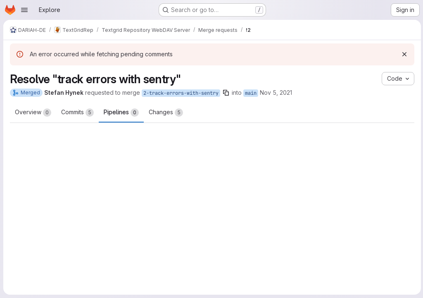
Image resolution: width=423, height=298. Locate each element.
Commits (77, 112)
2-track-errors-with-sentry (181, 93)
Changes (166, 112)
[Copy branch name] (226, 93)
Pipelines (121, 112)
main (251, 93)
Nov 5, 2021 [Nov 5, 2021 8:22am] (276, 92)
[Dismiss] (403, 54)
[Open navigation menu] (24, 10)
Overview (33, 112)
